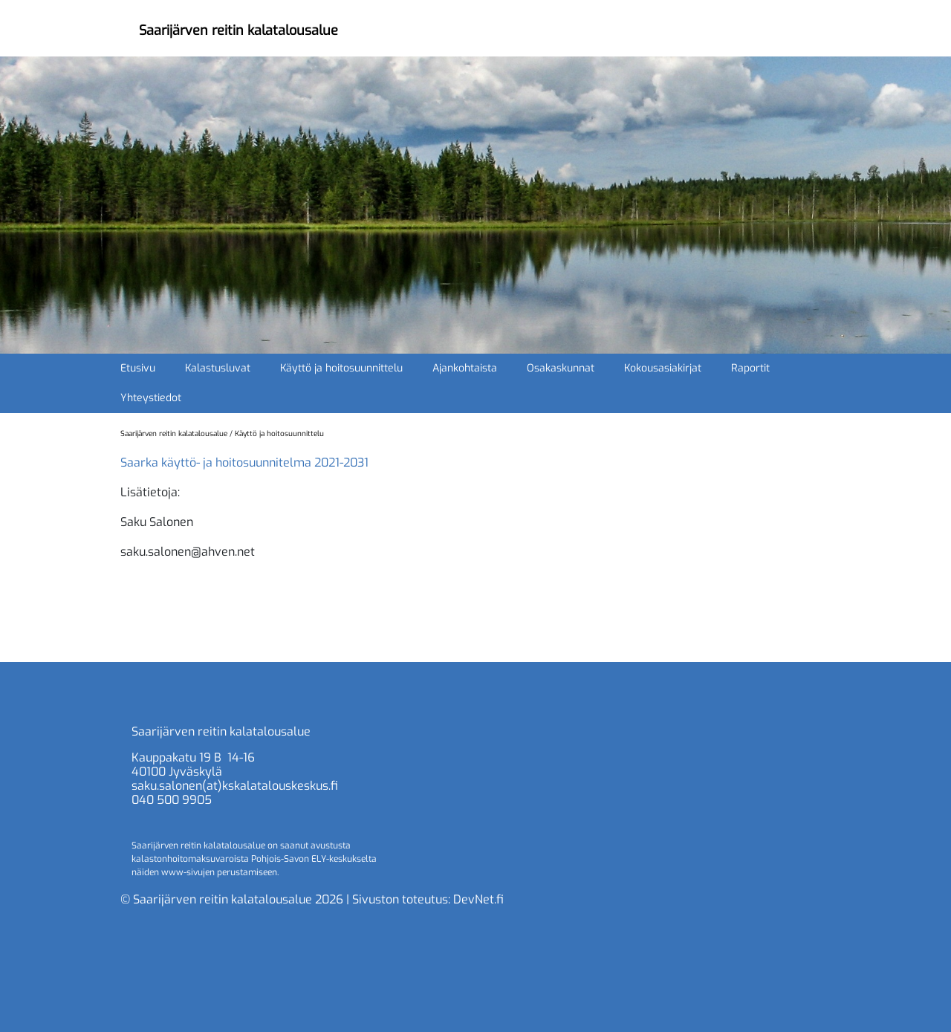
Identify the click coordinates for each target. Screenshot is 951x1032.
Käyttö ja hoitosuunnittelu (341, 368)
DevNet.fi (478, 899)
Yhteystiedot (150, 398)
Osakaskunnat (560, 368)
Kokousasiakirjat (662, 368)
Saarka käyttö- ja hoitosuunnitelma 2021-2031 (244, 462)
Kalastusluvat (217, 368)
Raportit (750, 368)
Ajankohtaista (464, 368)
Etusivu (137, 368)
